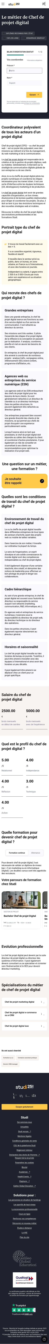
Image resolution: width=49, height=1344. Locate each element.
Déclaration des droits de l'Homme (23, 1155)
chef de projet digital (13, 159)
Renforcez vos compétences (24, 1219)
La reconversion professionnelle (25, 1209)
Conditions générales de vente (24, 1141)
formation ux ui (8, 1058)
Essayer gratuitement (24, 1107)
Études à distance (24, 1228)
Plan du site (24, 1237)
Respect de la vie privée (24, 1158)
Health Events (23, 1177)
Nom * (9, 78)
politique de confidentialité (32, 103)
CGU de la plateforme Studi (24, 1145)
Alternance (35, 853)
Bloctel (24, 1167)
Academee (23, 1172)
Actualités (24, 1127)
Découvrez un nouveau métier (24, 1223)
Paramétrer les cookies (24, 1163)
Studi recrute (23, 1131)
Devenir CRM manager (10, 1064)
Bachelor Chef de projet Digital (20, 916)
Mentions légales (24, 1136)
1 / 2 (40, 52)
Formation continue (17, 853)
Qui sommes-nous (24, 1122)
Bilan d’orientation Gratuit (20, 52)
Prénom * (11, 66)
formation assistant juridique (27, 1058)
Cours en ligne (24, 1214)
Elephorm (23, 1181)
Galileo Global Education (23, 1186)
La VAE (24, 1233)
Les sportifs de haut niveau (25, 1205)
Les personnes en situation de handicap (24, 1200)
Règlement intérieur (24, 1150)
